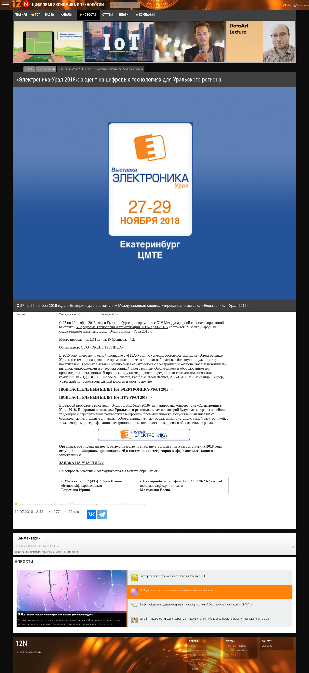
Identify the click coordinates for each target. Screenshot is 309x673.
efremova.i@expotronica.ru (81, 485)
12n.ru (74, 512)
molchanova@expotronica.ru (161, 485)
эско (64, 504)
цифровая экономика (44, 504)
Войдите (19, 552)
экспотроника (30, 504)
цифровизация (57, 504)
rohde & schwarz (73, 504)
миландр (106, 504)
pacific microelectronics (88, 504)
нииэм (99, 504)
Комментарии (29, 538)
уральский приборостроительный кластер (130, 504)
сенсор (112, 504)
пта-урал (22, 504)
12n (21, 643)
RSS (292, 547)
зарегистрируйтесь (36, 552)
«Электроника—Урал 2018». (130, 331)
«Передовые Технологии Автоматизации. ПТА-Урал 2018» (122, 327)
